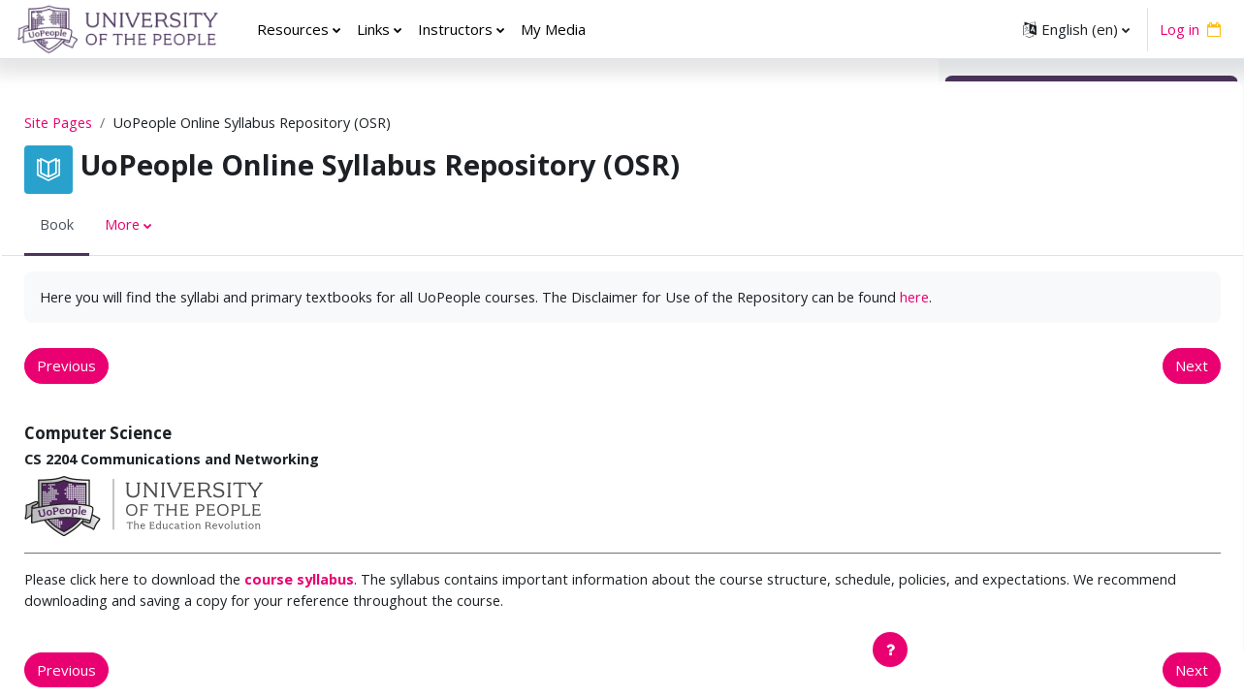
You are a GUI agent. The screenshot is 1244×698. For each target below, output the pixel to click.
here (189, 320)
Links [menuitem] (373, 29)
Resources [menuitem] (293, 29)
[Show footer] (890, 649)
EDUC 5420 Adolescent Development (1086, 431)
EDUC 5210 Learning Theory (1056, 323)
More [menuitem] (167, 226)
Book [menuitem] (101, 226)
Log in (1179, 29)
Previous (111, 389)
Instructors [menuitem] (455, 29)
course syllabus (353, 605)
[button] (1076, 29)
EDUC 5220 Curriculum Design (1061, 344)
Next (871, 389)
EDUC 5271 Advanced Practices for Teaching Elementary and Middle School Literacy (1078, 606)
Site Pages (105, 123)
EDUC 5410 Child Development (1064, 410)
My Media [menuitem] (553, 29)
